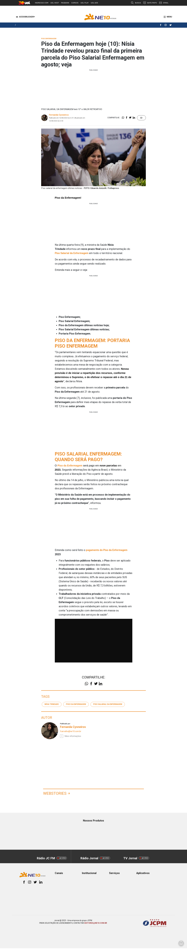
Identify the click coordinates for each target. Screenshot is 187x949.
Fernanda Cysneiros (59, 115)
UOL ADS (94, 3)
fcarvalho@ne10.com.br (70, 731)
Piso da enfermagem (76, 704)
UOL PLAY (85, 3)
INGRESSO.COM (41, 3)
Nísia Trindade (52, 704)
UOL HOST (54, 3)
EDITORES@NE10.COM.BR (95, 924)
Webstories (57, 794)
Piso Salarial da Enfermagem (72, 253)
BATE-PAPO (150, 2)
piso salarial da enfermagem (107, 704)
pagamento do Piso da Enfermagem (107, 549)
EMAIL (163, 2)
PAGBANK (65, 3)
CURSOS (74, 3)
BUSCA (136, 2)
